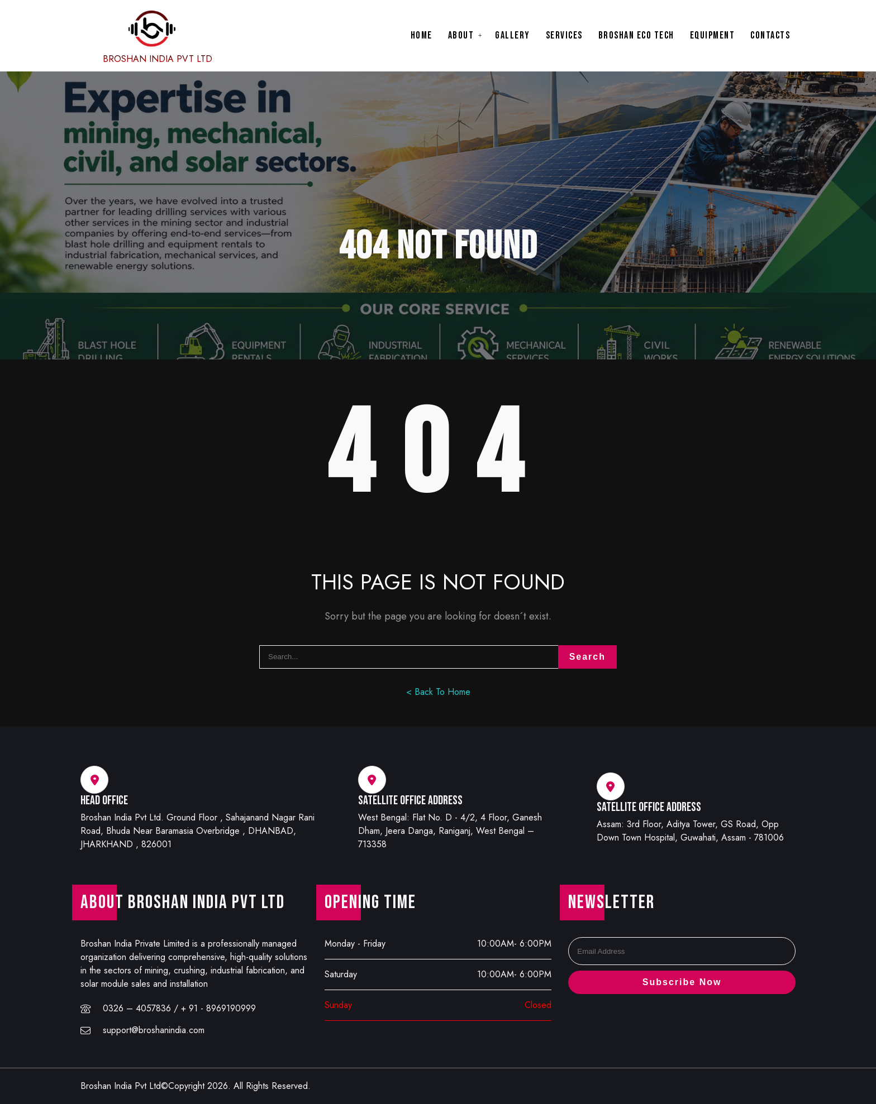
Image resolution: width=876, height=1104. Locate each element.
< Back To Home (438, 691)
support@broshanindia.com (153, 1030)
